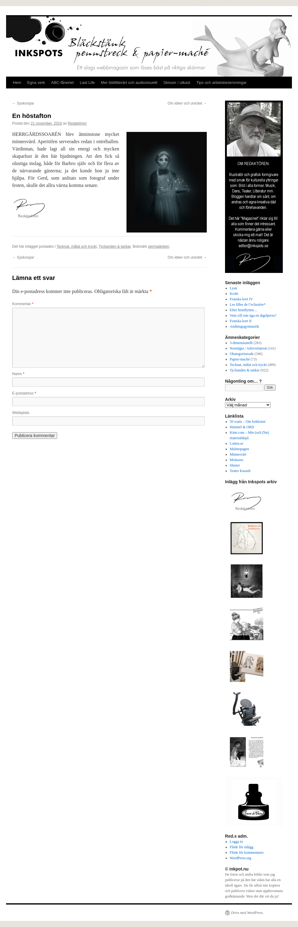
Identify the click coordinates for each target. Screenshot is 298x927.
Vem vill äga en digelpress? (253, 315)
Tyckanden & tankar (114, 246)
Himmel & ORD (242, 427)
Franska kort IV (241, 299)
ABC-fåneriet (62, 82)
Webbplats (20, 413)
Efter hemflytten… (244, 310)
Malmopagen (239, 449)
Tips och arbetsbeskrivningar (221, 82)
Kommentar (22, 304)
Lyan (233, 288)
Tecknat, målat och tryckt (77, 246)
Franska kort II (240, 321)
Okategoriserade (242, 354)
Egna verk (36, 82)
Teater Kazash (240, 471)
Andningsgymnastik (244, 326)
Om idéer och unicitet (187, 103)
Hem (17, 82)
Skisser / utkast (176, 82)
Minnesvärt (238, 454)
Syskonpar (23, 103)
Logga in (236, 841)
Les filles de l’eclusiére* (248, 304)
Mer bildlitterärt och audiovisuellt (129, 82)
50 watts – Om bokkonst (247, 421)
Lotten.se (236, 443)
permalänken (158, 246)
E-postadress (24, 393)
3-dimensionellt (241, 343)
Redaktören (77, 123)
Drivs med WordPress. (247, 913)
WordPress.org (240, 858)
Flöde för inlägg (241, 847)
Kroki (234, 293)
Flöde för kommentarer (247, 852)
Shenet (235, 465)
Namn (18, 374)
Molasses (237, 460)
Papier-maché (240, 359)
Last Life (87, 82)
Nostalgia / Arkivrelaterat (248, 348)
